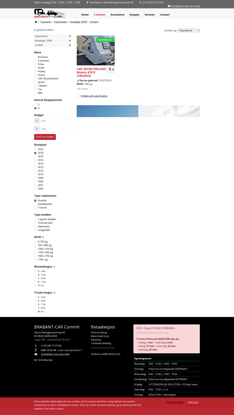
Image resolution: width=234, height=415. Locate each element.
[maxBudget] (55, 129)
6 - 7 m (41, 282)
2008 (40, 178)
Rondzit (42, 200)
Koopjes (134, 14)
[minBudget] (55, 121)
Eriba (41, 64)
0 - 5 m (41, 297)
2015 (40, 160)
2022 (40, 149)
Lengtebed (44, 230)
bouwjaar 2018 (78, 21)
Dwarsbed (43, 226)
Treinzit (42, 207)
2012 (40, 170)
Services (150, 14)
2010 (40, 174)
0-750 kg (43, 241)
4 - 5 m (41, 274)
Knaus (41, 75)
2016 (40, 156)
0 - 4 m (41, 271)
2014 (40, 163)
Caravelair (43, 60)
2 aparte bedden (47, 219)
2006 (40, 181)
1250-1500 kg (45, 252)
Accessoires (117, 14)
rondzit (94, 21)
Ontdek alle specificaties (92, 96)
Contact (165, 14)
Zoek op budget (45, 136)
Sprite (41, 82)
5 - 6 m (41, 278)
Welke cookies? (174, 402)
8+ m (40, 311)
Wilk (40, 92)
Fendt (41, 67)
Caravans (99, 14)
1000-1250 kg (45, 248)
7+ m (40, 285)
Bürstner (43, 57)
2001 (40, 185)
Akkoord (193, 402)
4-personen (60, 21)
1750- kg (43, 259)
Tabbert (42, 85)
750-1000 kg (45, 245)
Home (85, 14)
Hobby (41, 71)
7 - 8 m (41, 307)
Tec (40, 89)
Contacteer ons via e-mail (185, 6)
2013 (40, 167)
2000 (40, 188)
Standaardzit (45, 204)
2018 (40, 152)
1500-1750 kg (45, 256)
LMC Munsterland (48, 78)
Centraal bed (45, 222)
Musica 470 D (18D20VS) (91, 72)
